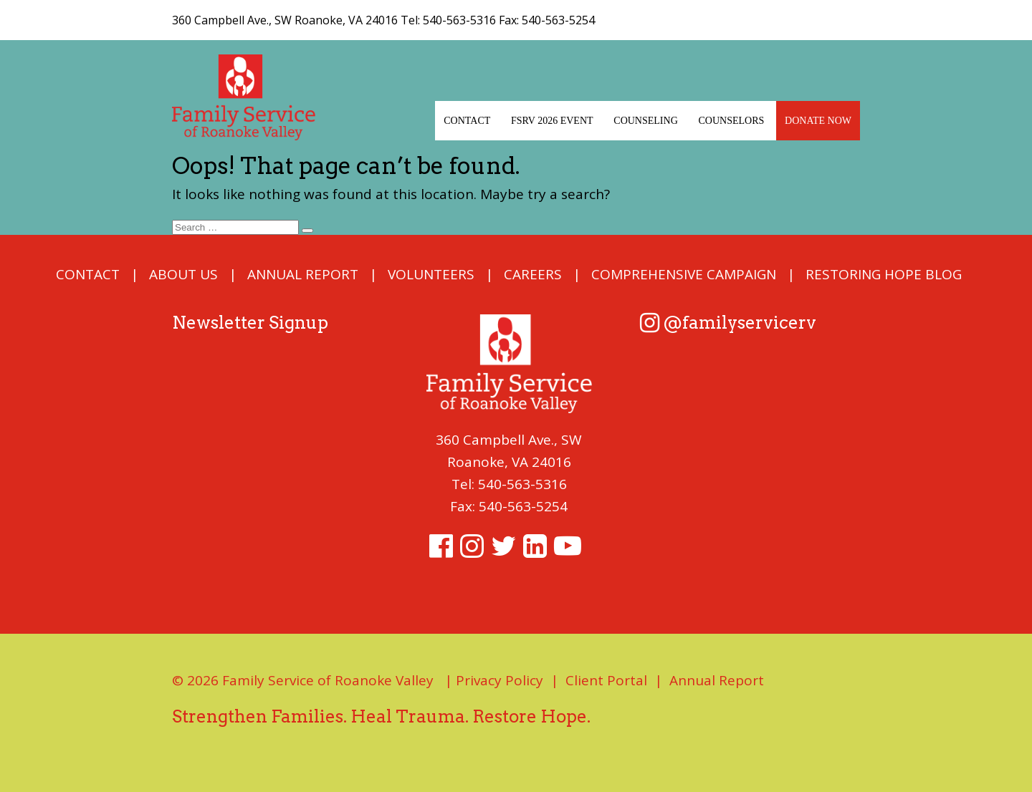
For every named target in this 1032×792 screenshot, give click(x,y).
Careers (533, 274)
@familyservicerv (728, 322)
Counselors (732, 120)
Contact (467, 120)
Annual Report (302, 274)
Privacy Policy (499, 680)
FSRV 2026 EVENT (552, 120)
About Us (183, 274)
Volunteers (431, 274)
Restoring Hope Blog (884, 274)
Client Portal (606, 680)
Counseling (645, 120)
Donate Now (818, 120)
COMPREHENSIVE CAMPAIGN (683, 274)
